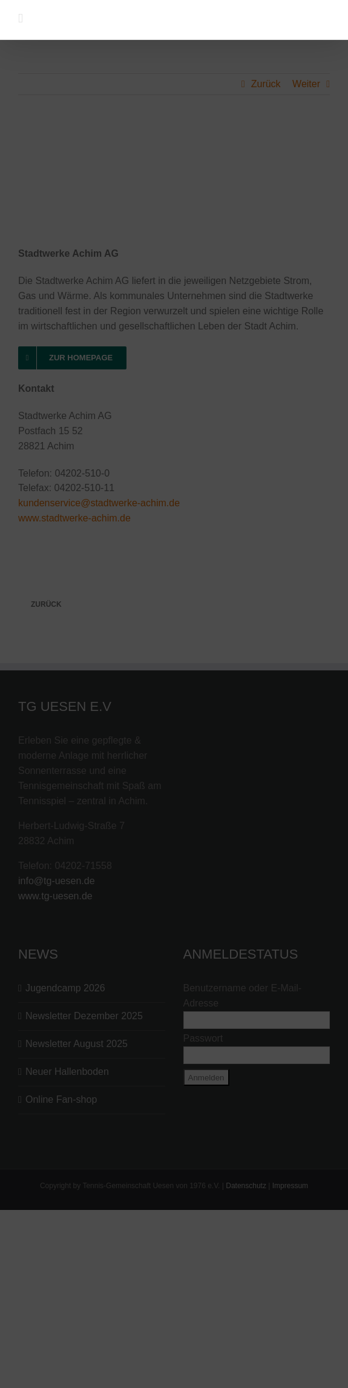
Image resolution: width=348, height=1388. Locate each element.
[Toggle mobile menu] (20, 18)
